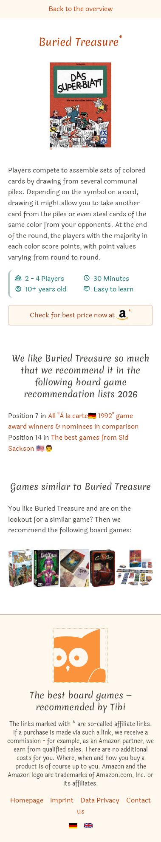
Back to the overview (80, 8)
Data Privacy (99, 800)
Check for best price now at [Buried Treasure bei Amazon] (80, 314)
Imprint (61, 800)
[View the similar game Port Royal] (20, 568)
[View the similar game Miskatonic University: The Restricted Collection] (74, 568)
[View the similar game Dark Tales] (47, 568)
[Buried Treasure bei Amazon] (80, 110)
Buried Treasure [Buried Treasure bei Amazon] (80, 42)
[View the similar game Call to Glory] (102, 568)
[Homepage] (81, 655)
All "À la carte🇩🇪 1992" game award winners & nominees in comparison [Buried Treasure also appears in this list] (73, 421)
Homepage (26, 800)
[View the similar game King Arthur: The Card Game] (134, 568)
